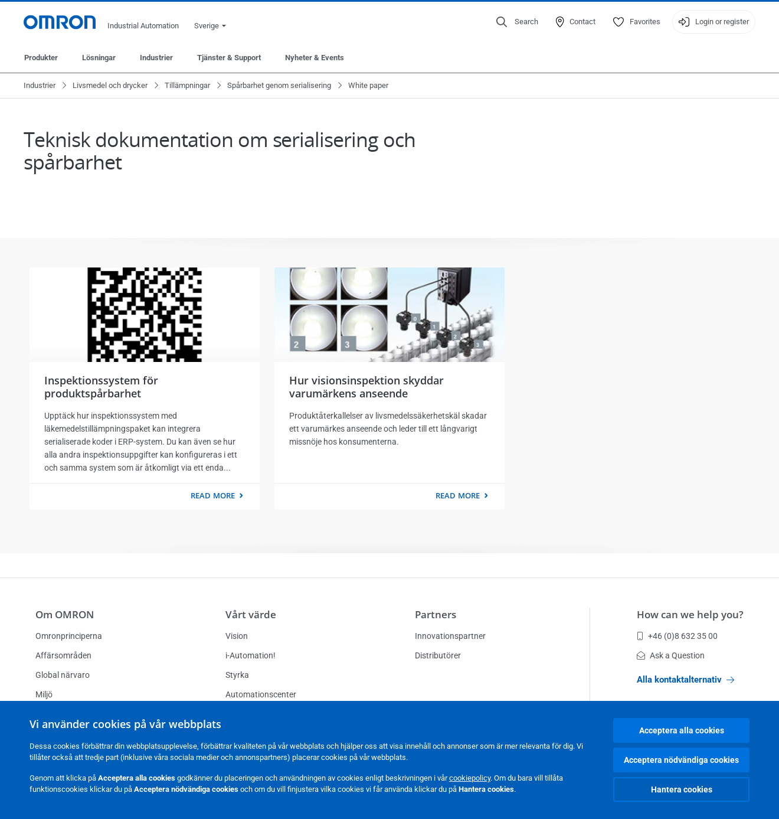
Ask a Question (671, 655)
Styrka (237, 675)
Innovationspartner (450, 636)
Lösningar (99, 57)
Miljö (44, 694)
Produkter (41, 57)
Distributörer (438, 655)
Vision (236, 636)
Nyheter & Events (314, 57)
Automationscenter (260, 694)
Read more (213, 495)
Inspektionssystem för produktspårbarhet (101, 386)
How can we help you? (690, 614)
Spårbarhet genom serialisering (279, 85)
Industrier (156, 57)
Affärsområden (63, 655)
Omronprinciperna (68, 636)
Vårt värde (250, 614)
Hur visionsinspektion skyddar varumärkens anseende (366, 386)
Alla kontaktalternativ (685, 679)
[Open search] (517, 22)
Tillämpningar (187, 85)
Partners (435, 614)
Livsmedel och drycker (110, 85)
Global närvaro (62, 675)
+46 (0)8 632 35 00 (677, 636)
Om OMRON (64, 614)
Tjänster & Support (229, 57)
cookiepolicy (469, 778)
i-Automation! (250, 655)
